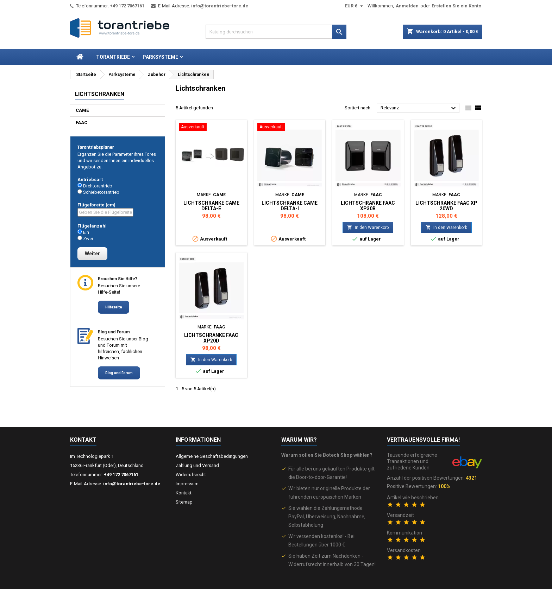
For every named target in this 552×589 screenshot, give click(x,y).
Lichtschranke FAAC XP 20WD (446, 205)
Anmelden (407, 5)
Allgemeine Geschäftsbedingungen (212, 456)
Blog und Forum (119, 373)
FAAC (81, 122)
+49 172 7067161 (127, 5)
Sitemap (184, 502)
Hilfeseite (113, 307)
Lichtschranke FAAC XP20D (211, 338)
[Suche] (276, 32)
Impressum (187, 483)
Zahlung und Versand (197, 465)
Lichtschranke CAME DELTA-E (211, 205)
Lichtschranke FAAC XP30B (368, 205)
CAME (82, 110)
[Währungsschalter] (355, 6)
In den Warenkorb (368, 227)
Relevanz (419, 108)
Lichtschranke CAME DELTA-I (290, 205)
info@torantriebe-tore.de (219, 5)
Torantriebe (113, 57)
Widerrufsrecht (191, 474)
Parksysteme (160, 57)
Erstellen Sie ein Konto (456, 5)
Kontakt (83, 439)
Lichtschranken (99, 94)
